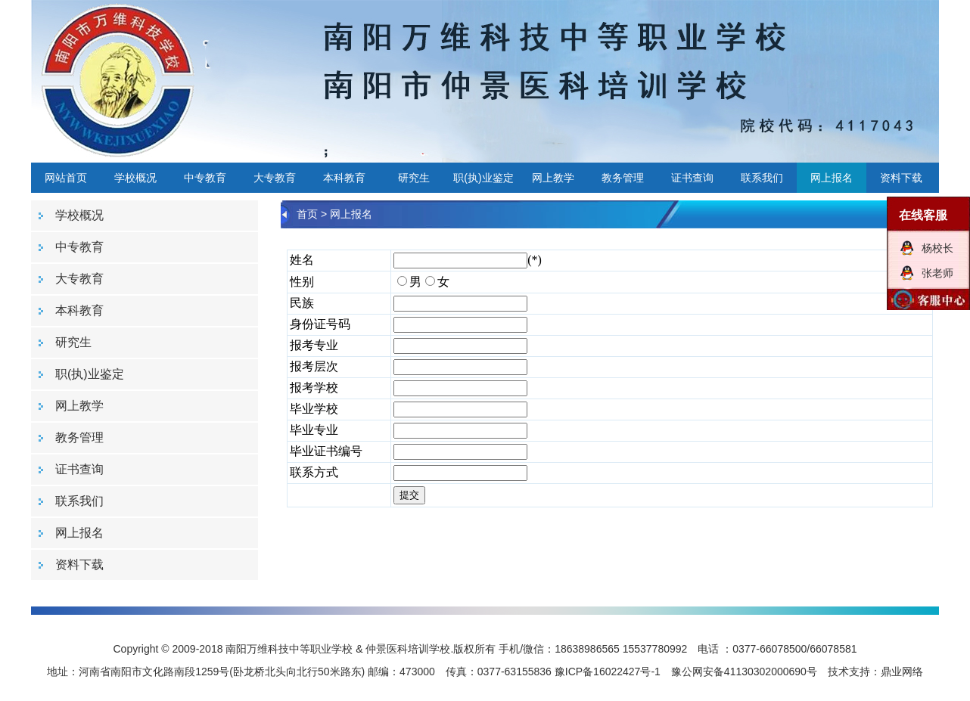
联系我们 (762, 178)
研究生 (414, 178)
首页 (307, 214)
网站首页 (66, 178)
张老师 (937, 273)
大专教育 (274, 178)
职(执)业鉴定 (483, 178)
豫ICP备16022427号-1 (608, 671)
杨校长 (937, 248)
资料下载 (901, 178)
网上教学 (553, 178)
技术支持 (849, 671)
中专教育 (205, 178)
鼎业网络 (902, 671)
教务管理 (623, 178)
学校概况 (135, 178)
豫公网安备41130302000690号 (744, 671)
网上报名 (831, 178)
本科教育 (344, 178)
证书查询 (692, 178)
